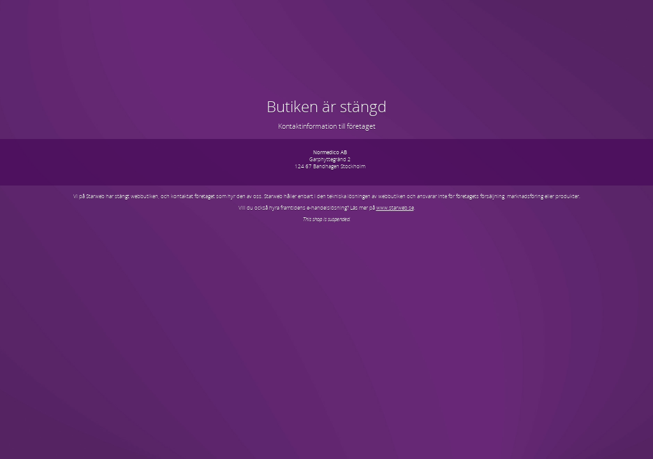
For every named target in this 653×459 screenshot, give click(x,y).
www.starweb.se (395, 207)
